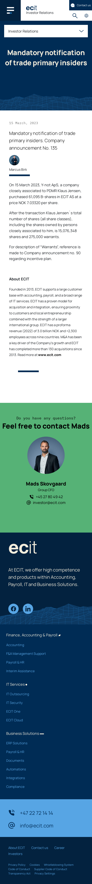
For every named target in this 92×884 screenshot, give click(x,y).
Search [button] (75, 15)
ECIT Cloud (43, 720)
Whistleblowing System (59, 865)
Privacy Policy (16, 865)
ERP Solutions (43, 743)
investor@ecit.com (46, 502)
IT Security (43, 702)
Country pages (86, 15)
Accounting (43, 645)
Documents (43, 760)
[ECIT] (31, 7)
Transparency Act (19, 873)
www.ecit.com (49, 354)
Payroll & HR (43, 662)
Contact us (80, 5)
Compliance (43, 786)
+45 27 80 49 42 (46, 496)
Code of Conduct (19, 869)
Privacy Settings (45, 873)
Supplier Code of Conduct (50, 869)
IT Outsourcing (43, 694)
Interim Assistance (43, 671)
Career (59, 847)
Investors (15, 853)
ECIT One (43, 711)
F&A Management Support (43, 653)
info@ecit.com (30, 825)
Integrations (43, 778)
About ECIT (16, 847)
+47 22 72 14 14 (30, 813)
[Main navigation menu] (10, 10)
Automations (43, 769)
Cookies (35, 865)
